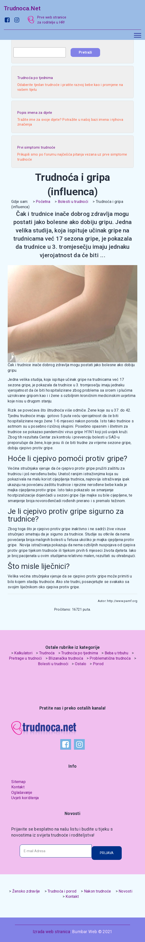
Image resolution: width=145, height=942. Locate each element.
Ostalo (80, 664)
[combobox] (40, 52)
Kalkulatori (23, 653)
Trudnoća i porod (62, 891)
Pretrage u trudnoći (25, 658)
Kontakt (17, 787)
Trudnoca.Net (22, 8)
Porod (98, 664)
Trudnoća (47, 653)
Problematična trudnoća (110, 658)
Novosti (125, 891)
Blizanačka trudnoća (65, 658)
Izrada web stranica (51, 931)
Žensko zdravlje (26, 891)
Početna (43, 201)
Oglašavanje (21, 792)
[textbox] (39, 52)
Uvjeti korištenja (25, 798)
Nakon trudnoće (97, 891)
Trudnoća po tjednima (79, 653)
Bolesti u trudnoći (73, 201)
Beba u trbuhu (116, 653)
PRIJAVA (107, 853)
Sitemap (18, 781)
